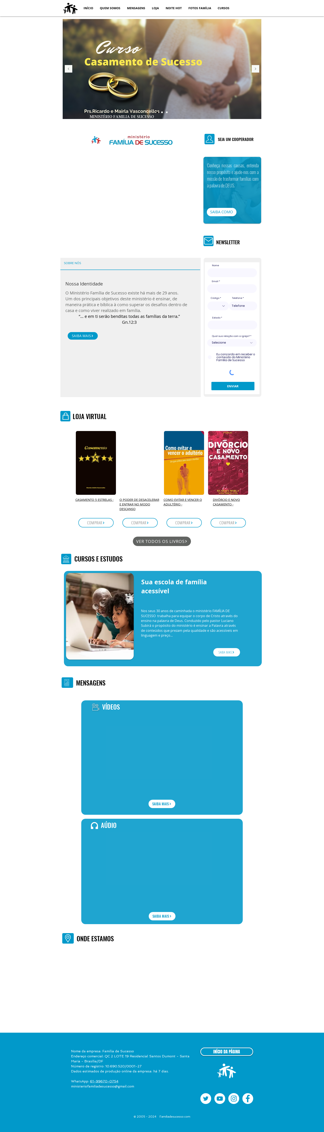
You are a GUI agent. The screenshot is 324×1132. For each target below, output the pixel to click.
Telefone (237, 298)
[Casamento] (157, 112)
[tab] (72, 263)
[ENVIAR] (232, 386)
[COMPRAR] (96, 522)
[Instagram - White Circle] (233, 1098)
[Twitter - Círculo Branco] (205, 1098)
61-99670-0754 (104, 1081)
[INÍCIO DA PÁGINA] (226, 1052)
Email (215, 281)
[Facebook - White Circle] (247, 1098)
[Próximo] (255, 69)
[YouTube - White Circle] (219, 1098)
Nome (215, 265)
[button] (110, 8)
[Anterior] (68, 69)
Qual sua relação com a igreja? (231, 336)
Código (215, 298)
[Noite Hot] (167, 112)
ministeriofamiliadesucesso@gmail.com (102, 1086)
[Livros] (162, 112)
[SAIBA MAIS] (83, 336)
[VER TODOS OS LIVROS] (162, 541)
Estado (216, 318)
